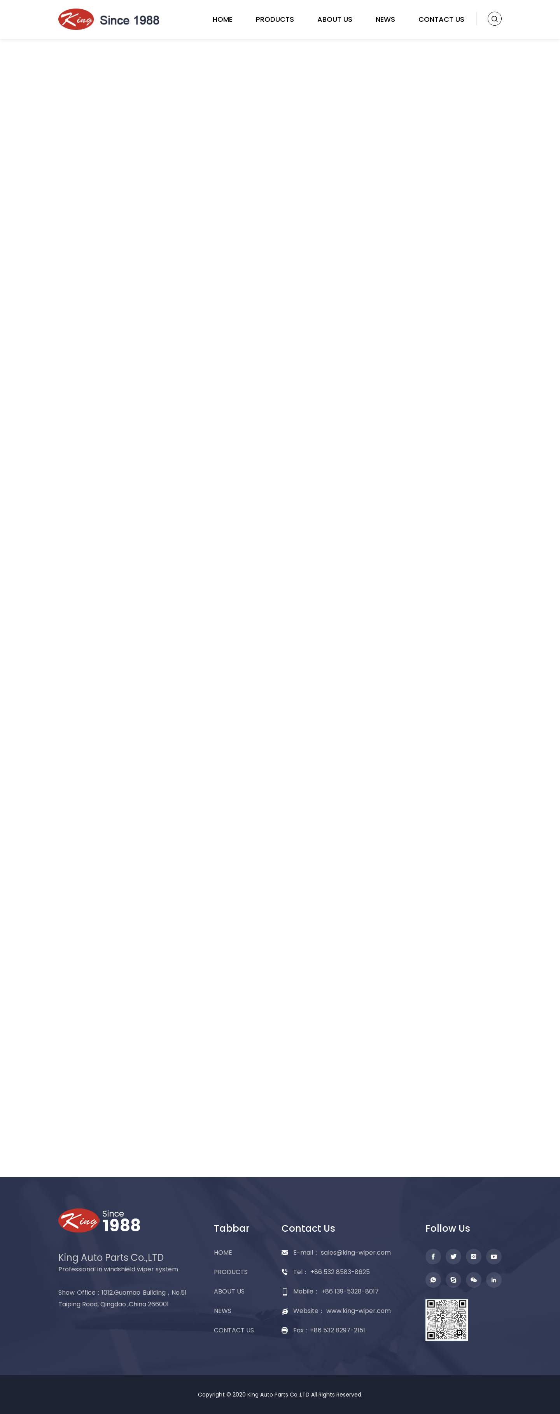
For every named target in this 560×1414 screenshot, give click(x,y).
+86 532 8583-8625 (340, 1271)
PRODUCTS (275, 19)
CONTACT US (441, 19)
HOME (223, 19)
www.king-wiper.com (358, 1310)
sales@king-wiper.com (356, 1252)
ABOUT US (334, 19)
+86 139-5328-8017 (350, 1291)
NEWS (385, 19)
